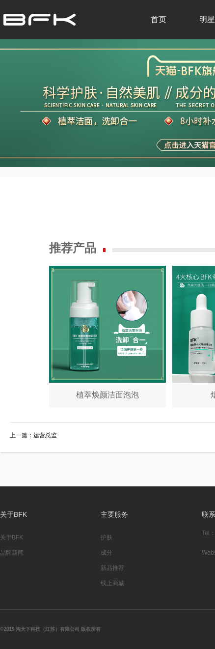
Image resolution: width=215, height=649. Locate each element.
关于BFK (11, 537)
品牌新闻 (12, 552)
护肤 (106, 537)
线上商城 (112, 583)
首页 (158, 19)
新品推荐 (112, 567)
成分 (106, 552)
